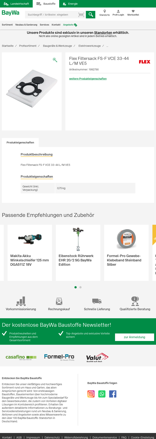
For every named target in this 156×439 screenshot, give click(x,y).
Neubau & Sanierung (26, 24)
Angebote (68, 24)
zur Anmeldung (134, 337)
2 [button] (80, 287)
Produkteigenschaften (20, 142)
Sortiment (7, 24)
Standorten (103, 32)
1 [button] (75, 287)
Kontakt (56, 24)
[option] (32, 88)
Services (44, 24)
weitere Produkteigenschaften (88, 78)
